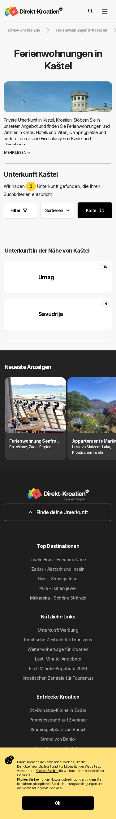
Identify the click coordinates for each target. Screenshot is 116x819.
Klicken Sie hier (47, 771)
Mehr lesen (17, 152)
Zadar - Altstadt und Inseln (58, 569)
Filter (19, 210)
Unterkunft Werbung (58, 630)
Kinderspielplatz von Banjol (58, 729)
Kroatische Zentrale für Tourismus (58, 639)
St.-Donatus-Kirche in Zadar (58, 710)
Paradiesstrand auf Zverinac (58, 719)
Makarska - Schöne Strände (58, 597)
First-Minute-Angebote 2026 (58, 668)
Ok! (58, 803)
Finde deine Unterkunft (58, 512)
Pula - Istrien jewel (58, 588)
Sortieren (57, 210)
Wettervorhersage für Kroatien (58, 649)
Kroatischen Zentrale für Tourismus (58, 678)
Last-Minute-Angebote (58, 658)
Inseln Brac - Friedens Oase (58, 559)
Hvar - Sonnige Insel (58, 578)
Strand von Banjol (57, 739)
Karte (95, 210)
